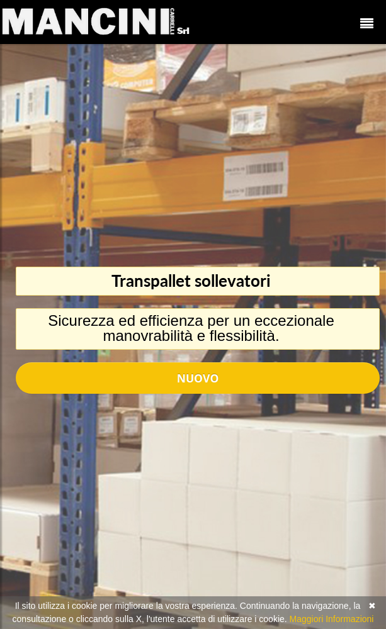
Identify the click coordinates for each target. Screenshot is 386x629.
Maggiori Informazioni (332, 619)
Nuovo (198, 378)
